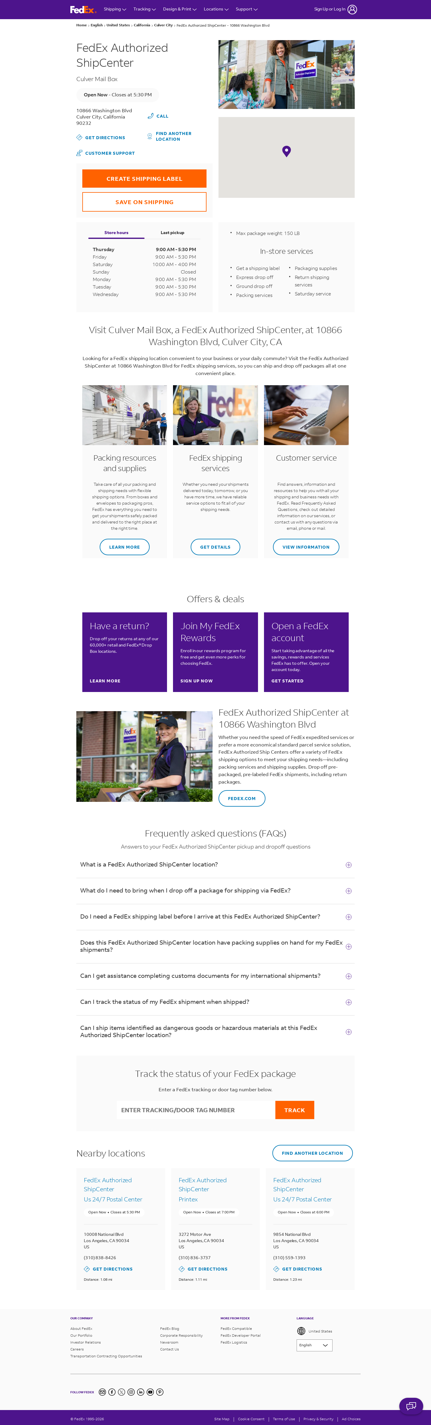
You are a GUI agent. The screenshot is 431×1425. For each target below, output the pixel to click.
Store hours (116, 232)
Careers (77, 1349)
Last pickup (172, 232)
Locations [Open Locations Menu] (216, 9)
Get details (211, 544)
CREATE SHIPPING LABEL (132, 175)
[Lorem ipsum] (315, 1345)
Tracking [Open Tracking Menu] (144, 9)
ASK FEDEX (411, 1409)
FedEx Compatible (236, 1328)
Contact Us (169, 1349)
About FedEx (81, 1328)
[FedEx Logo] (83, 9)
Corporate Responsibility (181, 1335)
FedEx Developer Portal (241, 1335)
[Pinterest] (159, 1392)
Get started (287, 681)
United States (314, 1331)
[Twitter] (121, 1392)
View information (301, 544)
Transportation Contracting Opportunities (106, 1356)
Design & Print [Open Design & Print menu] (180, 9)
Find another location (170, 136)
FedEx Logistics (234, 1342)
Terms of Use (284, 1419)
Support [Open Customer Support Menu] (247, 9)
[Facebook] (112, 1392)
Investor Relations (85, 1342)
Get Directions (100, 137)
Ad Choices (351, 1419)
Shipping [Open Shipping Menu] (115, 9)
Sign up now (196, 681)
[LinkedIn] (140, 1392)
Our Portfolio (81, 1335)
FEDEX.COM (237, 795)
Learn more (120, 544)
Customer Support (105, 153)
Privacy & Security (318, 1419)
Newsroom (169, 1342)
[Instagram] (131, 1392)
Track (294, 1110)
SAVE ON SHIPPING (128, 199)
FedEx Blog (169, 1328)
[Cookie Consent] (251, 1419)
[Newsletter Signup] (102, 1392)
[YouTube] (150, 1392)
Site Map (222, 1419)
